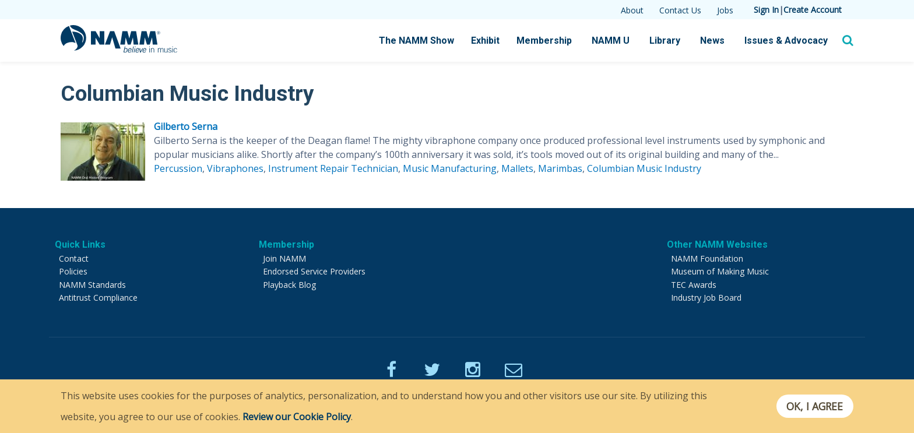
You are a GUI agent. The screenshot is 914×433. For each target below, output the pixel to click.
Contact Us (680, 10)
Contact (74, 258)
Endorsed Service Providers (314, 271)
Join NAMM (284, 258)
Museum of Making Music (720, 271)
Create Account (812, 9)
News (712, 40)
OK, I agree (814, 406)
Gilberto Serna (185, 126)
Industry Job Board (706, 297)
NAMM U (611, 40)
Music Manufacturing (450, 168)
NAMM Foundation (707, 258)
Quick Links (80, 244)
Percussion (178, 168)
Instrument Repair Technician (333, 168)
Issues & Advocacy (786, 40)
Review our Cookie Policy (296, 416)
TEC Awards (693, 284)
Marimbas (560, 168)
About (632, 10)
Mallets (517, 168)
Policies (73, 271)
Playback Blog (289, 284)
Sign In (766, 9)
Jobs (725, 10)
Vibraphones (235, 168)
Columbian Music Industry (644, 168)
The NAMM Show (416, 40)
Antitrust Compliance (98, 297)
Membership (544, 40)
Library (664, 40)
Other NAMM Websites (717, 244)
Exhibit (485, 40)
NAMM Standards (92, 284)
